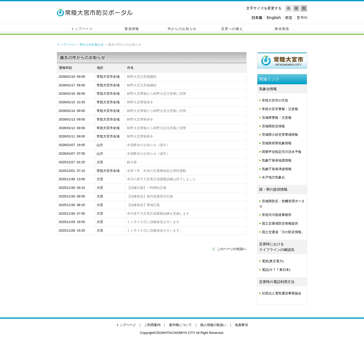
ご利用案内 (152, 325)
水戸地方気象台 (273, 177)
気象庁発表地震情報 (276, 160)
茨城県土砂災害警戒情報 (280, 134)
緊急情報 (132, 29)
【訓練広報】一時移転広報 (146, 188)
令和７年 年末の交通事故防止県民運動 (156, 171)
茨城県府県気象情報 (276, 143)
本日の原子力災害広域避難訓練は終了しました (161, 179)
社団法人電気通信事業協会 (281, 293)
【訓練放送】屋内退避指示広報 (150, 196)
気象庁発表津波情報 (276, 169)
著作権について (180, 325)
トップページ (82, 29)
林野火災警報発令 (140, 102)
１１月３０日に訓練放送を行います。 (155, 230)
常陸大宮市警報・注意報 (280, 109)
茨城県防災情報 (273, 126)
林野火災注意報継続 (141, 76)
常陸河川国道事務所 (276, 215)
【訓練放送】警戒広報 (143, 205)
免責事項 (241, 325)
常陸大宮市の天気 (275, 100)
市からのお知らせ (182, 29)
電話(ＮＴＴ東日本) (276, 270)
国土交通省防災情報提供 (280, 223)
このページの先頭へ (231, 249)
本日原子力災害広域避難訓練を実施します (158, 213)
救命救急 (282, 29)
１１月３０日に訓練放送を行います (153, 222)
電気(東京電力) (273, 261)
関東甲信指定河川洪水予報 (281, 152)
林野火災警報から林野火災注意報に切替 (156, 93)
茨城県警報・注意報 (276, 117)
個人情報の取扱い (213, 325)
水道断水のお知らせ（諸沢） (148, 145)
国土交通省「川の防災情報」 (283, 232)
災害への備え (232, 29)
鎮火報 (132, 162)
